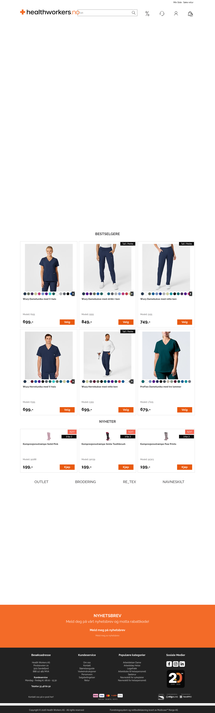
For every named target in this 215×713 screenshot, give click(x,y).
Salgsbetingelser (87, 677)
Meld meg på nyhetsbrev (107, 630)
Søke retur (188, 2)
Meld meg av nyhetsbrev (107, 635)
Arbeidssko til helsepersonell (132, 671)
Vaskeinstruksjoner (87, 671)
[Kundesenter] (162, 14)
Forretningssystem (119, 710)
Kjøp (67, 467)
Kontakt (87, 665)
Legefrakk (132, 668)
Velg (67, 322)
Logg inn (176, 14)
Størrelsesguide (87, 668)
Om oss (87, 662)
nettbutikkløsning (139, 710)
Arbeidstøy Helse (132, 665)
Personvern (87, 674)
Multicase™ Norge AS (167, 710)
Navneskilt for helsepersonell (132, 680)
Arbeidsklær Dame (132, 662)
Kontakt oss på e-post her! (41, 697)
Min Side (177, 2)
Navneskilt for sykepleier (132, 677)
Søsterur (132, 674)
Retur (87, 680)
